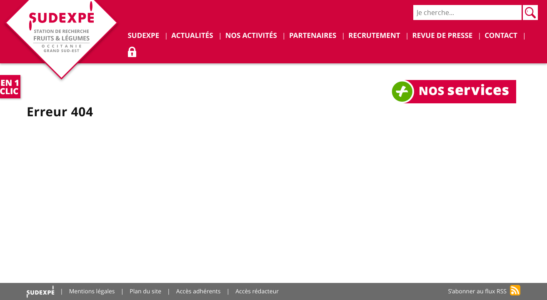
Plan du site (145, 291)
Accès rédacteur (257, 291)
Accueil (40, 291)
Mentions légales (92, 291)
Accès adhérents (198, 291)
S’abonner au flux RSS (477, 291)
